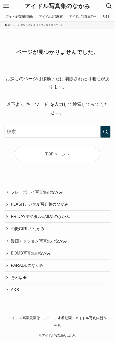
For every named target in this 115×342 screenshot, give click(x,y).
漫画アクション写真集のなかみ (39, 241)
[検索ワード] (57, 132)
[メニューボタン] (6, 6)
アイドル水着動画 (58, 318)
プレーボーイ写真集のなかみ (37, 192)
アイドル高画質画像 (24, 318)
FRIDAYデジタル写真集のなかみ (40, 216)
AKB (15, 289)
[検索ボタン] (109, 6)
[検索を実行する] (105, 132)
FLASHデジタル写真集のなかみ (39, 204)
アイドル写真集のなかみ (57, 6)
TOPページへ (57, 154)
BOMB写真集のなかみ (31, 253)
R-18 (57, 325)
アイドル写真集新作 (91, 318)
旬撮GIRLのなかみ (28, 228)
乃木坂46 (19, 277)
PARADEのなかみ (27, 265)
